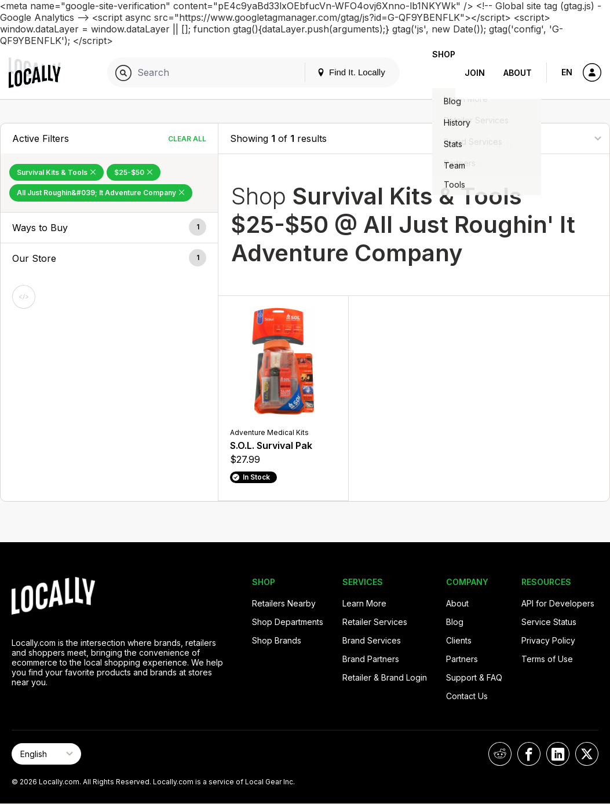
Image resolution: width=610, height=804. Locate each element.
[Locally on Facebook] (528, 754)
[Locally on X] (586, 754)
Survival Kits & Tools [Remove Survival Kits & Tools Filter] (56, 172)
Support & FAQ (474, 677)
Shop (434, 73)
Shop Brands (276, 640)
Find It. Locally (332, 72)
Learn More (364, 603)
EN (566, 72)
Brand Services (371, 640)
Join (475, 73)
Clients (459, 640)
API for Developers (557, 603)
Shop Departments (287, 622)
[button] (109, 228)
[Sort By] (539, 138)
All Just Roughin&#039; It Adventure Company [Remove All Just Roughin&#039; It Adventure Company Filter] (101, 192)
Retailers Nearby (284, 603)
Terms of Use (547, 659)
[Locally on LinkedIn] (557, 754)
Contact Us (467, 696)
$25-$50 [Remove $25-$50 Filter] (133, 172)
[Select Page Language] (46, 754)
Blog (454, 622)
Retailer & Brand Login (384, 677)
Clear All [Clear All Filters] (187, 138)
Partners (462, 659)
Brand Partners (370, 659)
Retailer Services (374, 622)
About (517, 73)
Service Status (548, 622)
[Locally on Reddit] (500, 754)
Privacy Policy (548, 640)
